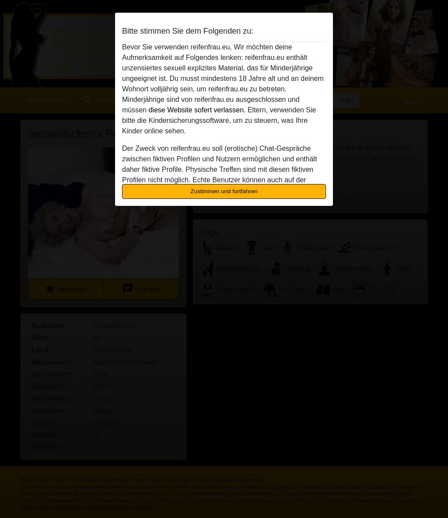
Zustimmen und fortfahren (224, 191)
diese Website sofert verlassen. (196, 110)
